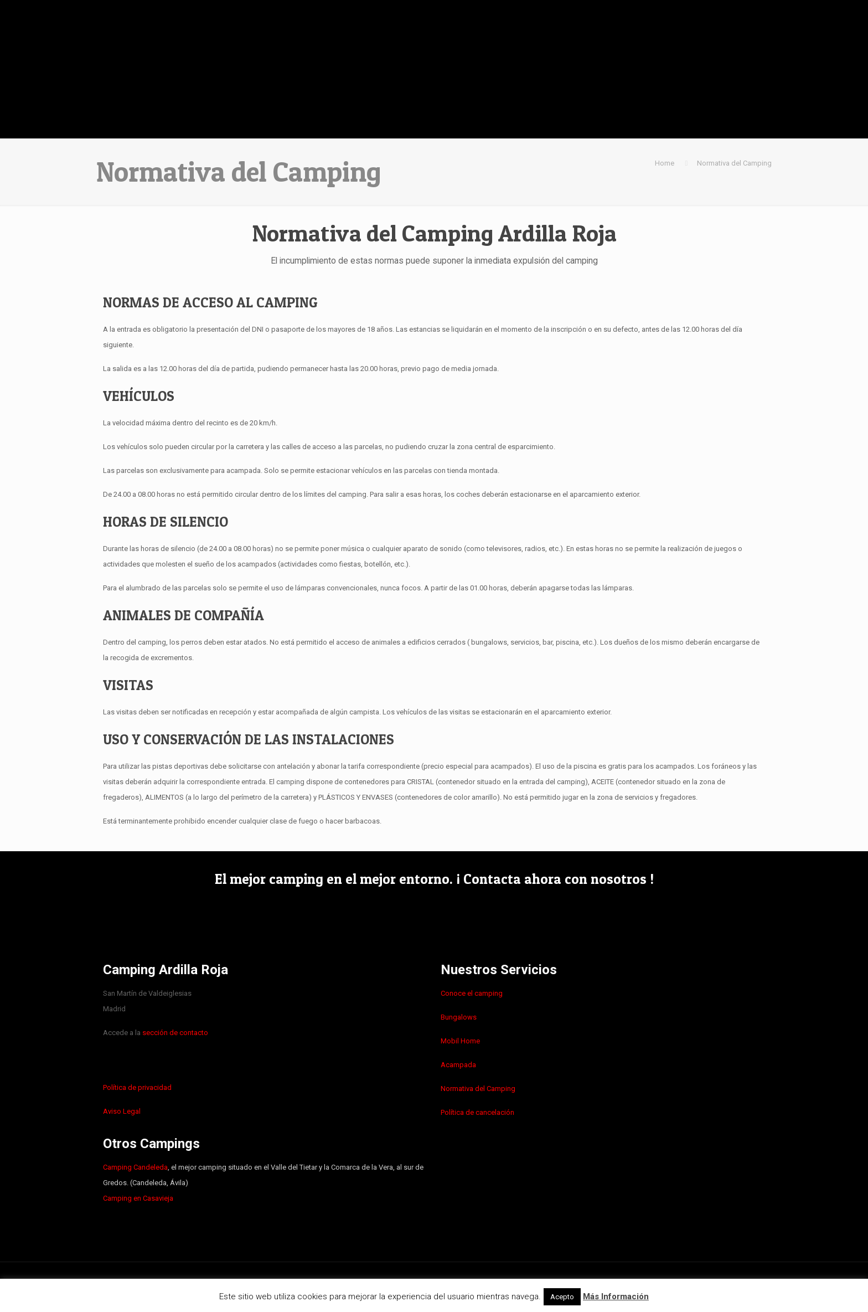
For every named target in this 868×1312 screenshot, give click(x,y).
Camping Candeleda (135, 1167)
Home (664, 163)
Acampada (458, 1065)
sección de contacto (175, 1032)
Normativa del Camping (734, 163)
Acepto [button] (562, 1297)
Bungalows (459, 1017)
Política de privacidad (137, 1087)
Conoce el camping (472, 993)
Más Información (616, 1296)
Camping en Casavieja (138, 1198)
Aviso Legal (122, 1111)
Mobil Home (460, 1041)
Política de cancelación (477, 1112)
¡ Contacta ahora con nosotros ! (555, 879)
